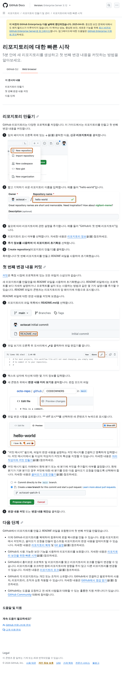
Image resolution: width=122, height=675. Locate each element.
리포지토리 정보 (76, 236)
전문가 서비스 (83, 662)
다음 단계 (13, 522)
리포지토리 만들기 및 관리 (36, 13)
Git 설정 (59, 545)
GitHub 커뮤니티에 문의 (17, 624)
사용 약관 (31, 662)
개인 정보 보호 (45, 662)
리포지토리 (13, 13)
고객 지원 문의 (12, 629)
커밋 (5, 275)
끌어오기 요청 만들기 (43, 474)
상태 (58, 662)
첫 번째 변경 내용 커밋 (24, 266)
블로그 (95, 662)
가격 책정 (68, 662)
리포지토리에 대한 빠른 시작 (67, 13)
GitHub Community (19, 594)
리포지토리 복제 (40, 545)
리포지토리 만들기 (21, 116)
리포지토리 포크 (49, 570)
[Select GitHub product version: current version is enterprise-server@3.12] (52, 5)
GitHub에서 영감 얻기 (94, 580)
